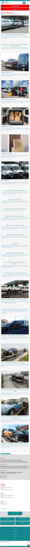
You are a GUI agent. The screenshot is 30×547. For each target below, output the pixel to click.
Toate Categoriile (22, 522)
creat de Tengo (28, 541)
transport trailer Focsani (15, 512)
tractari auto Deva (7, 518)
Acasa (15, 528)
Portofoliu (15, 531)
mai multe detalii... (4, 508)
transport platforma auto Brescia (22, 518)
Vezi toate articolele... (3, 477)
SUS (28, 545)
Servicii (15, 536)
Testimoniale (15, 533)
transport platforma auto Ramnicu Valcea (7, 522)
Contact (15, 538)
